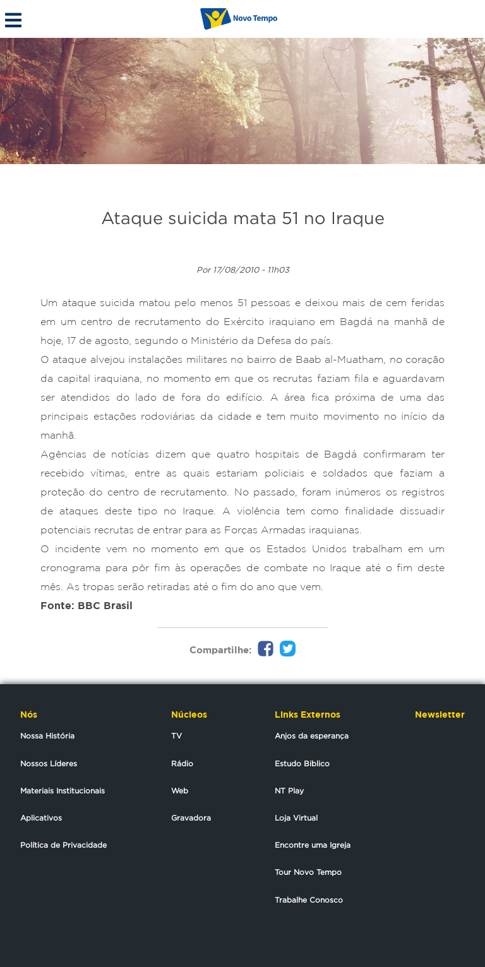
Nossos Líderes (48, 763)
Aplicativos (41, 818)
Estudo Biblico (302, 763)
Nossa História (47, 736)
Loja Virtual (296, 818)
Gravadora (191, 818)
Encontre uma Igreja (312, 845)
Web (179, 790)
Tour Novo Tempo (308, 872)
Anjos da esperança (312, 736)
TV (176, 736)
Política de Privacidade (63, 845)
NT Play (289, 790)
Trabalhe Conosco (309, 900)
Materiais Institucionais (62, 790)
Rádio (182, 763)
